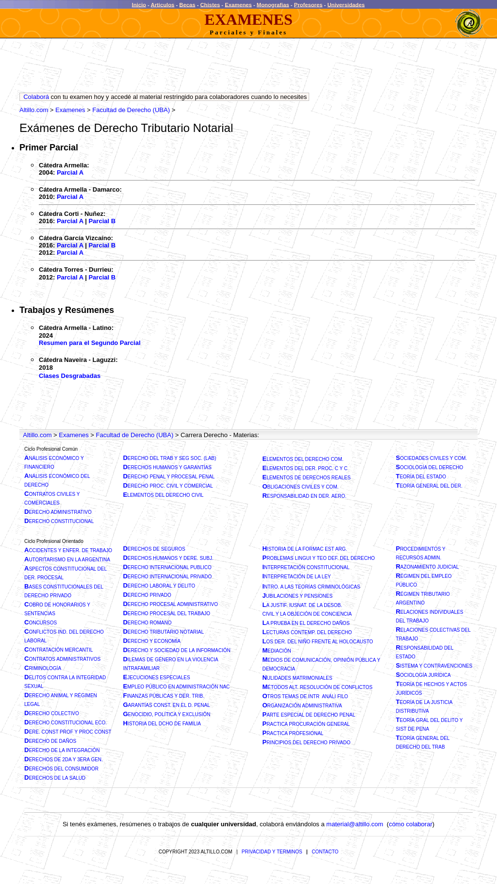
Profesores (308, 4)
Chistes (210, 4)
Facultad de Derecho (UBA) (131, 110)
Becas (187, 4)
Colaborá (36, 96)
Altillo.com (33, 110)
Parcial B (102, 221)
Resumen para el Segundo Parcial (90, 342)
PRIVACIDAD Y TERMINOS (272, 851)
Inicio (139, 4)
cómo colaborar (410, 824)
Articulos (163, 4)
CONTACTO (325, 851)
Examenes (238, 4)
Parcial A (70, 172)
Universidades (345, 4)
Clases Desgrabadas (69, 375)
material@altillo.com (354, 824)
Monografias (273, 4)
